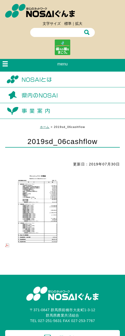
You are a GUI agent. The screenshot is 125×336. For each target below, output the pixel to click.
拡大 (78, 23)
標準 (68, 23)
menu (62, 64)
